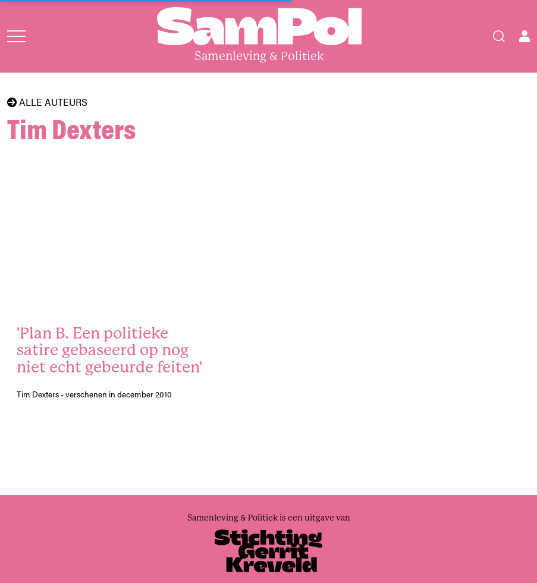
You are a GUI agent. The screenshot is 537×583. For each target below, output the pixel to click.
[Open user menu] (524, 36)
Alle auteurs (47, 102)
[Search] (499, 36)
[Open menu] (16, 36)
